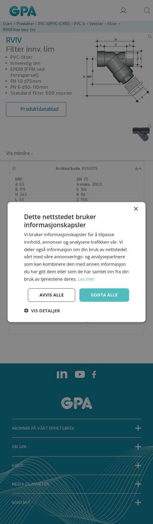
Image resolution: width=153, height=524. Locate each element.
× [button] (135, 209)
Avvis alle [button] (52, 295)
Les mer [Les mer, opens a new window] (86, 279)
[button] (42, 310)
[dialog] (76, 262)
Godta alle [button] (104, 295)
